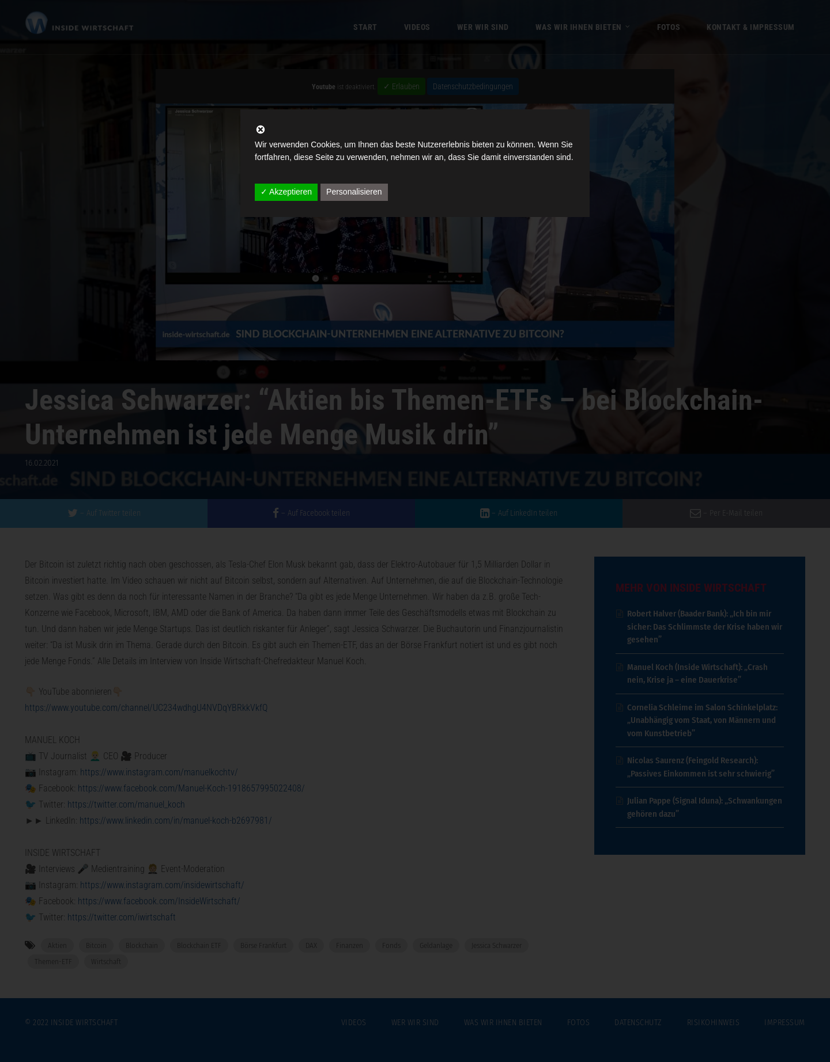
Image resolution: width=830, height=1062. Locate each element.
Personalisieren (354, 191)
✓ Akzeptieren (286, 191)
